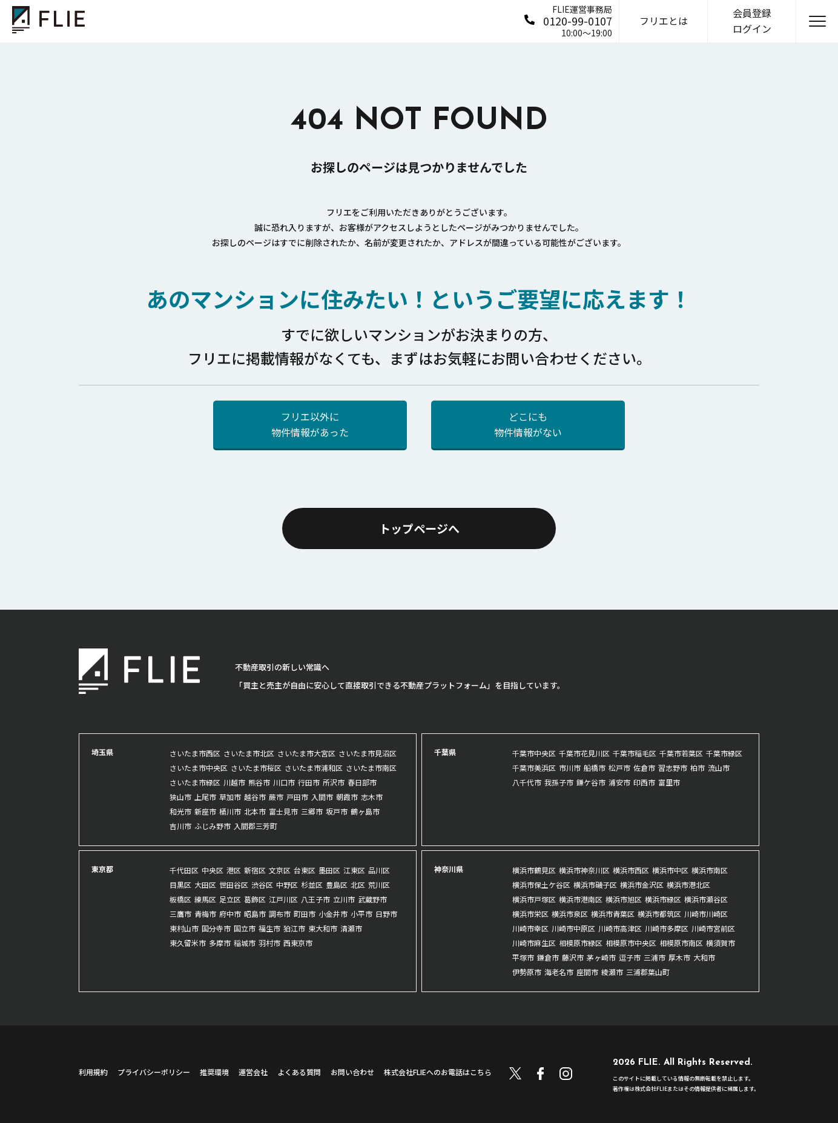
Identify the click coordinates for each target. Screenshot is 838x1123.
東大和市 (322, 928)
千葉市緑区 (724, 753)
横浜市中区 (670, 870)
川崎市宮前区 (713, 928)
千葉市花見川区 (584, 753)
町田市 (304, 913)
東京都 (102, 869)
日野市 (386, 913)
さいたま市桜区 (256, 767)
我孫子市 (558, 782)
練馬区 (205, 899)
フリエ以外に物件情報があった (310, 424)
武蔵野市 (372, 899)
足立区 (230, 899)
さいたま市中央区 (199, 767)
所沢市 (334, 782)
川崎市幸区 (530, 928)
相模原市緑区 (580, 943)
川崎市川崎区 (706, 913)
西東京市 (297, 943)
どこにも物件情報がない (528, 424)
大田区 (205, 884)
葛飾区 (255, 899)
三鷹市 (180, 913)
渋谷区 (262, 884)
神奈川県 (448, 869)
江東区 (354, 870)
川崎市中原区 (573, 928)
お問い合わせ (352, 1072)
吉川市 (180, 826)
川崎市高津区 (620, 928)
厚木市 (679, 957)
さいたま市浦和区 (314, 767)
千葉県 (445, 752)
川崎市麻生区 (534, 943)
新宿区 (255, 870)
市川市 (570, 767)
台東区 (304, 870)
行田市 (309, 782)
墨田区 (329, 870)
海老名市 (558, 972)
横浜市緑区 (663, 899)
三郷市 (312, 811)
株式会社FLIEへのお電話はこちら (438, 1072)
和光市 (180, 811)
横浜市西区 (631, 870)
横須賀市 (720, 943)
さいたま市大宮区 (306, 753)
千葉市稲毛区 (634, 753)
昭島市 (255, 913)
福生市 (269, 928)
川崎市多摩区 (666, 928)
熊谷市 (259, 782)
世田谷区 (233, 884)
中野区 (287, 884)
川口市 (284, 782)
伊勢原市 (526, 972)
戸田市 (297, 796)
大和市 (704, 957)
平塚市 (523, 957)
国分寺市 (216, 928)
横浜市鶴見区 (534, 870)
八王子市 (315, 899)
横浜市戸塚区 (534, 899)
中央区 (212, 870)
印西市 (644, 782)
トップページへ (419, 528)
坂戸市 (337, 811)
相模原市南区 (681, 943)
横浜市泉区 (570, 913)
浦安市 (619, 782)
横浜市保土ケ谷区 (541, 884)
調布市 (280, 913)
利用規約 (93, 1072)
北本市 (255, 811)
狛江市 (294, 928)
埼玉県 (102, 752)
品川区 (379, 870)
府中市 (230, 913)
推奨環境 (214, 1072)
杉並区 (312, 884)
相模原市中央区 (630, 943)
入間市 (322, 796)
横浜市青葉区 (613, 913)
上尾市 (205, 796)
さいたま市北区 (248, 753)
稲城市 (245, 943)
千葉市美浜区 (534, 767)
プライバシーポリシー (153, 1072)
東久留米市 (188, 943)
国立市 (245, 928)
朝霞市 (347, 796)
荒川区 (379, 884)
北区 (358, 884)
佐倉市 (644, 767)
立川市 (344, 899)
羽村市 (269, 943)
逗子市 (630, 957)
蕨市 (276, 796)
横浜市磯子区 (595, 884)
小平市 (361, 913)
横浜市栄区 (530, 913)
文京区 (280, 870)
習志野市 (672, 767)
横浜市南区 (709, 870)
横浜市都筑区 (659, 913)
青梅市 (205, 913)
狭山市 (180, 796)
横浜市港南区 (580, 899)
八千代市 (526, 782)
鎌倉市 (548, 957)
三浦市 (654, 957)
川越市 (234, 782)
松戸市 (619, 767)
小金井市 (333, 913)
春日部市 (362, 782)
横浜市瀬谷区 (706, 899)
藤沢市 (573, 957)
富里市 (669, 782)
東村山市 (184, 928)
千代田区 (184, 870)
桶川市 (230, 811)
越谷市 (255, 796)
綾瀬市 (612, 972)
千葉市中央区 (534, 753)
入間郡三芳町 (255, 826)
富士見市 (283, 811)
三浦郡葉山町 (648, 972)
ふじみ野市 (212, 826)
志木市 (372, 796)
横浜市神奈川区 (584, 870)
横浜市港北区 (688, 884)
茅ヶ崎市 (601, 957)
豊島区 (337, 884)
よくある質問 (299, 1072)
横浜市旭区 (623, 899)
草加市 (230, 796)
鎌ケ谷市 (590, 782)
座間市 (587, 972)
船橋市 (594, 767)
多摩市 (220, 943)
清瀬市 (351, 928)
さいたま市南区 (371, 767)
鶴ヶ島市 (365, 811)
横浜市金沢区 (642, 884)
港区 (233, 870)
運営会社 (253, 1072)
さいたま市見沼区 (367, 753)
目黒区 (180, 884)
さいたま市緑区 (195, 782)
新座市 (205, 811)
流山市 (719, 767)
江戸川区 (283, 899)
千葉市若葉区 (681, 753)
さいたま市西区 (195, 753)
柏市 (697, 767)
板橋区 (180, 899)
